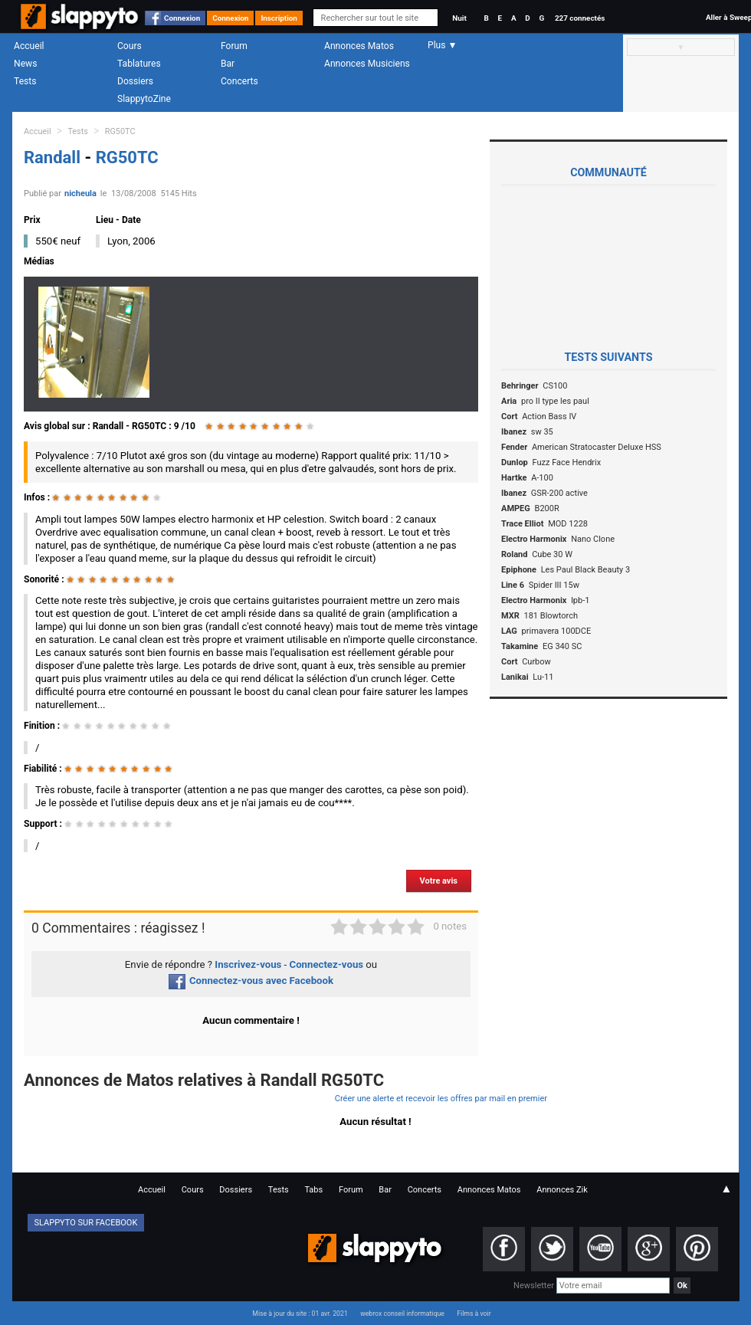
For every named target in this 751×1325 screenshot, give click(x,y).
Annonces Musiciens (367, 63)
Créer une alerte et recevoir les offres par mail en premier (441, 1099)
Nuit (459, 18)
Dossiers (135, 81)
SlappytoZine (144, 98)
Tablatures (139, 63)
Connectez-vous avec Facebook (251, 980)
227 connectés (580, 18)
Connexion (182, 18)
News (25, 63)
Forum (234, 46)
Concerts (239, 81)
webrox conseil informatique (402, 1313)
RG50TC (120, 131)
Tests (25, 81)
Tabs (313, 1190)
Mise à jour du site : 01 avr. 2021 (299, 1313)
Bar (227, 63)
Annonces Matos (359, 46)
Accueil (29, 46)
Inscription (279, 18)
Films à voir (473, 1313)
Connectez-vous (327, 964)
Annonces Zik (562, 1190)
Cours (129, 46)
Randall (54, 157)
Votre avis (438, 881)
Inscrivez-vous (248, 964)
